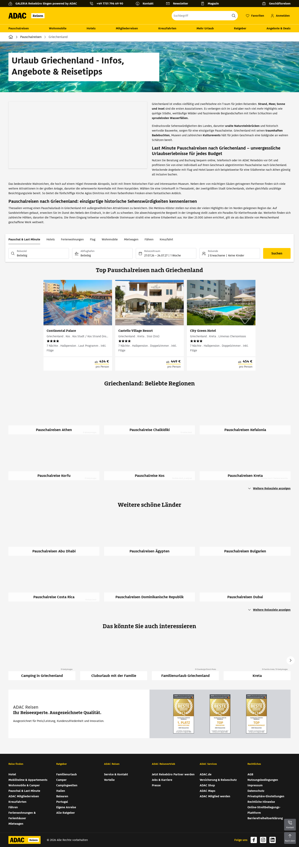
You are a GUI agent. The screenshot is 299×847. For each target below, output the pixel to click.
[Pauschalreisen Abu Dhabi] (56, 537)
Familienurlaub (66, 774)
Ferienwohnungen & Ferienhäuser (22, 815)
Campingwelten (66, 785)
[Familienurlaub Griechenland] (185, 658)
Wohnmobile (57, 28)
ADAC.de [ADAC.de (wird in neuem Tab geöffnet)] (205, 774)
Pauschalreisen (18, 28)
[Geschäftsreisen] (276, 3)
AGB (250, 774)
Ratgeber (240, 28)
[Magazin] (211, 3)
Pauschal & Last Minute (24, 239)
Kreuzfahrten (167, 28)
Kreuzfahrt (166, 239)
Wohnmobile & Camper (24, 785)
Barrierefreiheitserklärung (265, 818)
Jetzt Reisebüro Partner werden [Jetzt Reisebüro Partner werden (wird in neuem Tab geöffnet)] (173, 774)
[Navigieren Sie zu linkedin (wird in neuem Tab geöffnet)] (272, 840)
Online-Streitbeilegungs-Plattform (263, 810)
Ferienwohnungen (72, 239)
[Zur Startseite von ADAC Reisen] (27, 16)
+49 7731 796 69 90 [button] (110, 3)
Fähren (149, 239)
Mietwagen (131, 239)
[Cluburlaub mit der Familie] (113, 658)
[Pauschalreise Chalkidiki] (152, 416)
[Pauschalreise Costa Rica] (56, 583)
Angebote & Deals (278, 28)
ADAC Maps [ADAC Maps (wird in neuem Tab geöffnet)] (207, 791)
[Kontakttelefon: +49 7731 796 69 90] (108, 3)
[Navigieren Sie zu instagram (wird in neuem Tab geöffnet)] (263, 840)
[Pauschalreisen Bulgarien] (247, 537)
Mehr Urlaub (205, 28)
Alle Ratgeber (65, 813)
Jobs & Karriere (162, 780)
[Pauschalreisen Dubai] (247, 583)
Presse (156, 785)
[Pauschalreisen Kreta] (247, 462)
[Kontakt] (146, 3)
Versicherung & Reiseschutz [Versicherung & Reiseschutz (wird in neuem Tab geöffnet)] (218, 780)
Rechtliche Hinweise (261, 802)
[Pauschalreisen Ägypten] (152, 537)
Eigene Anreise (66, 807)
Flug (92, 239)
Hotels (91, 28)
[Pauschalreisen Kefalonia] (247, 416)
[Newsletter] (178, 3)
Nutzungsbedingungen (262, 780)
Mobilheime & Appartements (27, 780)
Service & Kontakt (116, 774)
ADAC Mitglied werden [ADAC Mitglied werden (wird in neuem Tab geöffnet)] (215, 796)
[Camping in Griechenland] (41, 658)
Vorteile (109, 780)
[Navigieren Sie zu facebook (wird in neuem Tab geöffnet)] (254, 840)
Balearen (62, 796)
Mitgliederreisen (127, 28)
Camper (61, 780)
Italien (60, 791)
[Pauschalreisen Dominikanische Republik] (152, 583)
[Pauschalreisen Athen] (56, 416)
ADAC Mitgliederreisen (23, 796)
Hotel (12, 774)
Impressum (255, 785)
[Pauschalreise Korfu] (56, 462)
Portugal (62, 802)
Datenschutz (255, 791)
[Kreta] (257, 658)
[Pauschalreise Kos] (152, 462)
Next (290, 660)
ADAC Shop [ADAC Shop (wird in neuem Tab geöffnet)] (207, 785)
